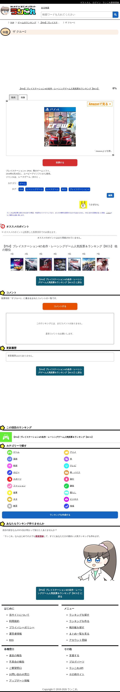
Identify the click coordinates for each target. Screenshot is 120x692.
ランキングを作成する (60, 515)
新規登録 (39, 536)
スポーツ (14, 479)
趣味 (69, 486)
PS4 (21, 189)
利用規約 (14, 621)
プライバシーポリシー (21, 627)
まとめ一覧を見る (79, 633)
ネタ (12, 499)
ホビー (13, 472)
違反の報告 (15, 655)
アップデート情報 (19, 680)
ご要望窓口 (15, 668)
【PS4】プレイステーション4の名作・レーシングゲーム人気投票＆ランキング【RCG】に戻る (60, 281)
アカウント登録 (78, 640)
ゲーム (23, 183)
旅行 (69, 479)
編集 (110, 195)
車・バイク (72, 472)
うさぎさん (94, 204)
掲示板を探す (76, 627)
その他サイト (76, 674)
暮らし (70, 492)
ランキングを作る (79, 621)
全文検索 (45, 8)
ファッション (16, 486)
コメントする (60, 306)
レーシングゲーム (34, 189)
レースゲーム (52, 189)
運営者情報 (15, 633)
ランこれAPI (76, 668)
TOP (12, 22)
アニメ (70, 452)
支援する (74, 655)
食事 (12, 492)
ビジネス (71, 499)
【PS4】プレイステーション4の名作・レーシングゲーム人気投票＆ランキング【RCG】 (59, 88)
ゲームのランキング (27, 22)
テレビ (70, 465)
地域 (69, 506)
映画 (12, 465)
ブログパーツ (76, 661)
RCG (64, 189)
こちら (108, 213)
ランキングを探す (79, 615)
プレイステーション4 (79, 189)
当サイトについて (19, 615)
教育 (12, 506)
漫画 (12, 459)
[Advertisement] (60, 61)
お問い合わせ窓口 (19, 674)
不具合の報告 (16, 661)
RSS (11, 640)
